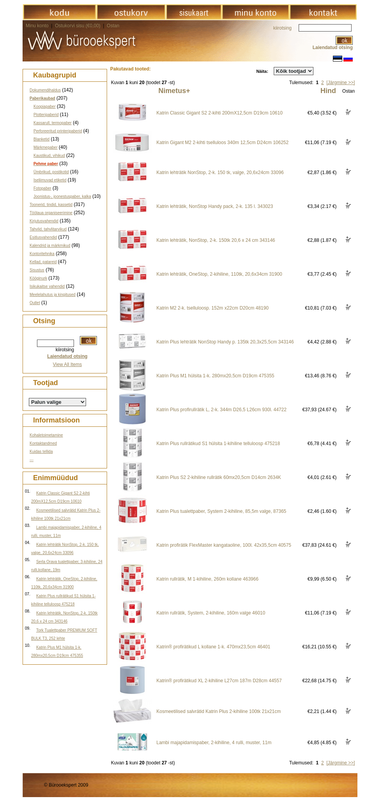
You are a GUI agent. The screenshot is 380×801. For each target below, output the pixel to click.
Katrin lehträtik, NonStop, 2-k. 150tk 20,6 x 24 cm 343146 (216, 240)
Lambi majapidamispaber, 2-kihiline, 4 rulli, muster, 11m (214, 742)
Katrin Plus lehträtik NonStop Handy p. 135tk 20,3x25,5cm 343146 (225, 342)
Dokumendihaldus (45, 90)
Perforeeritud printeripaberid (57, 131)
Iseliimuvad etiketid (49, 180)
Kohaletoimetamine (46, 435)
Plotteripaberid (45, 115)
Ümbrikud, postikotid (51, 172)
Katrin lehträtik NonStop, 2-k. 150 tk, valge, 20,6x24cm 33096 (220, 172)
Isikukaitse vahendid (47, 286)
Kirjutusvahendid (44, 221)
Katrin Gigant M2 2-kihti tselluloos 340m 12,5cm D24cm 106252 (223, 142)
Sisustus (37, 270)
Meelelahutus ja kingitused (53, 294)
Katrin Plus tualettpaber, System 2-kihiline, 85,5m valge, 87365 (222, 511)
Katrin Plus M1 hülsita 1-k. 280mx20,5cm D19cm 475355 (215, 375)
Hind (328, 91)
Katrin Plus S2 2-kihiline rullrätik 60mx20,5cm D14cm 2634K (219, 477)
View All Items (67, 364)
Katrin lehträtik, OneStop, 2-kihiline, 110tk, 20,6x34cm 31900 (219, 274)
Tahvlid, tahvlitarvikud (48, 229)
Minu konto (37, 25)
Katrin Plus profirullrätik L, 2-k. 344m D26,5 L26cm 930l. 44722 (222, 409)
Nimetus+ (174, 91)
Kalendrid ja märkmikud (50, 245)
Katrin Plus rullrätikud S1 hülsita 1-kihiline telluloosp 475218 (218, 443)
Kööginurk (38, 278)
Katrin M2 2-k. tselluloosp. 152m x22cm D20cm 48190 (213, 308)
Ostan (113, 25)
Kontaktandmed (43, 443)
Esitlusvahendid (43, 237)
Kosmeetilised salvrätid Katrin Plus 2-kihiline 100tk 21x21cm (219, 711)
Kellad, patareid (43, 262)
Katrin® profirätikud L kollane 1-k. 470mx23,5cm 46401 (214, 647)
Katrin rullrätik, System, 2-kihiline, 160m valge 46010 (211, 613)
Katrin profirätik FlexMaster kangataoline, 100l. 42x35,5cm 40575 (224, 545)
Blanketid (41, 139)
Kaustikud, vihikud (49, 155)
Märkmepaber (45, 147)
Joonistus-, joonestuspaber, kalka (62, 196)
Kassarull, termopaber (52, 123)
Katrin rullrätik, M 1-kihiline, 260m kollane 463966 (208, 579)
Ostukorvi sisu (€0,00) (78, 25)
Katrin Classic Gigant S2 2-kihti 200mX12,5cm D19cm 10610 (220, 113)
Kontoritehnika (42, 254)
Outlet (35, 303)
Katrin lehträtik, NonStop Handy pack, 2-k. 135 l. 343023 (215, 206)
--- (31, 460)
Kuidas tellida (41, 451)
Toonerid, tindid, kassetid (51, 204)
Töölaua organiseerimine (51, 213)
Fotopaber (42, 188)
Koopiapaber (44, 106)
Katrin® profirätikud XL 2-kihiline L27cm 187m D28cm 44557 (219, 680)
